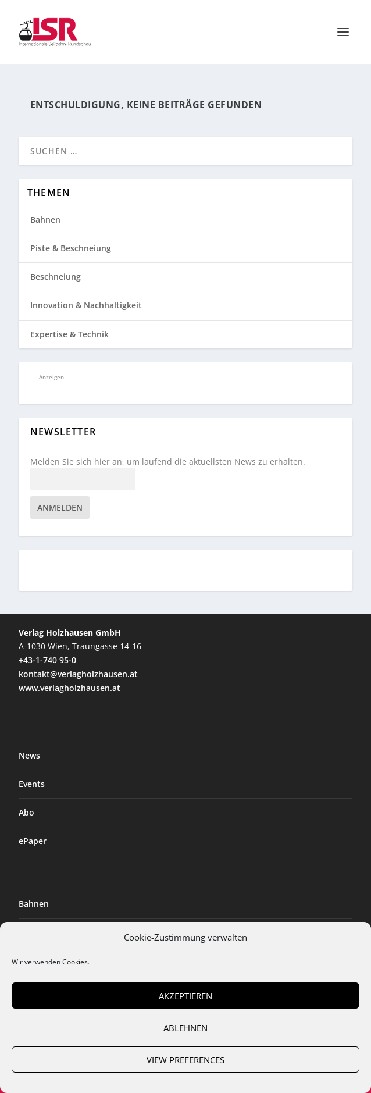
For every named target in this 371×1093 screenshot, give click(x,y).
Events (32, 783)
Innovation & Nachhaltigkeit (86, 305)
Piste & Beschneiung (70, 248)
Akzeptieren (185, 996)
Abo (26, 812)
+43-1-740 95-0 (47, 659)
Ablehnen (185, 1028)
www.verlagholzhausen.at (69, 687)
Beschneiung (55, 276)
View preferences (185, 1060)
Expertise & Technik (69, 334)
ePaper (33, 840)
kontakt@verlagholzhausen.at (78, 673)
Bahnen (45, 219)
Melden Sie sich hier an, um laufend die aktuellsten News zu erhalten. (167, 462)
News (29, 755)
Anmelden (60, 507)
